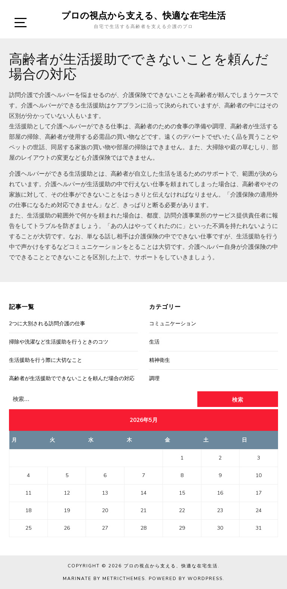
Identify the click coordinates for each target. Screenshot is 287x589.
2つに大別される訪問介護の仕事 (47, 323)
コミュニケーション (172, 323)
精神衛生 (159, 360)
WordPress (205, 579)
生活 (154, 341)
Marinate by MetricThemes (104, 579)
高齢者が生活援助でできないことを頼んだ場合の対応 (72, 378)
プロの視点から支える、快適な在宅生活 (143, 15)
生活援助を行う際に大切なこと (45, 360)
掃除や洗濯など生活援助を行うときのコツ (58, 341)
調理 (154, 378)
